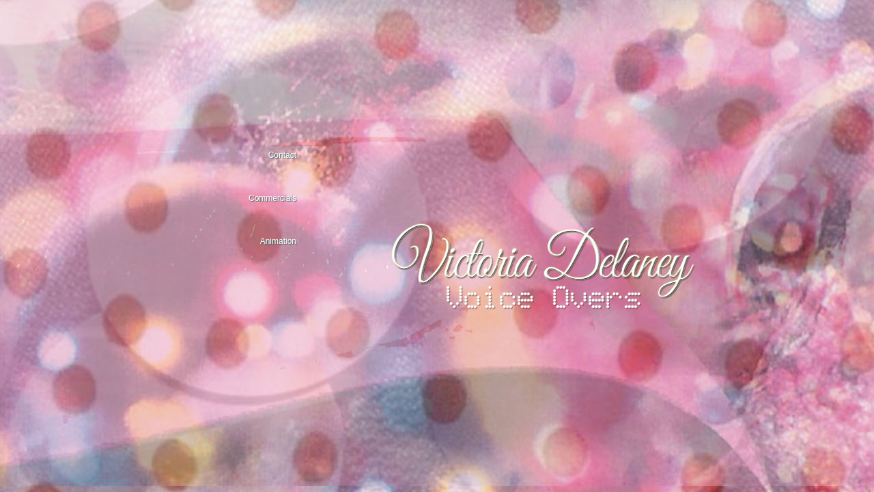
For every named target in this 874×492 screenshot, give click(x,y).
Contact (282, 155)
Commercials (272, 198)
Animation (278, 241)
